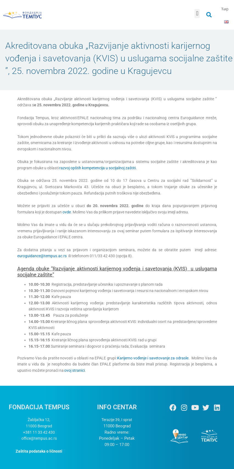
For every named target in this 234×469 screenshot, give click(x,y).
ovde (67, 212)
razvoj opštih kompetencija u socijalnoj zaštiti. (98, 168)
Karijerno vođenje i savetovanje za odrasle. (153, 358)
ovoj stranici (74, 370)
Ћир (225, 9)
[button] (197, 13)
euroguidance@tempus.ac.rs (42, 256)
